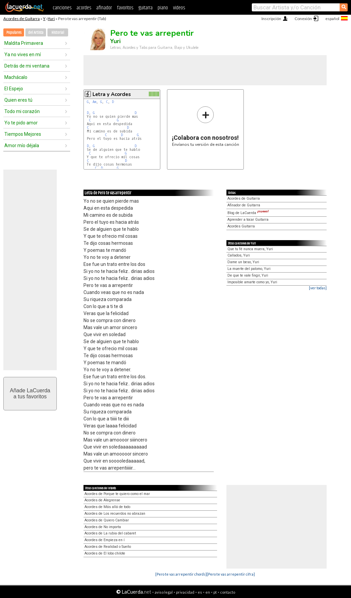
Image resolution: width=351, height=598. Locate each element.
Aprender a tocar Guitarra (248, 219)
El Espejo (13, 88)
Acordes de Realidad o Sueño (107, 546)
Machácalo (15, 77)
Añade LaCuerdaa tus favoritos (30, 393)
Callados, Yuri (238, 255)
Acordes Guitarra (241, 226)
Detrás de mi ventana (26, 66)
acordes (83, 8)
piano (163, 8)
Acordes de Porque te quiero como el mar (117, 494)
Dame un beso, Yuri (243, 262)
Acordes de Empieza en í (104, 540)
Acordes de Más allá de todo (107, 507)
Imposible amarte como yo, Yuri (252, 282)
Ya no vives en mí (22, 54)
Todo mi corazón (22, 111)
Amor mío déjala (21, 145)
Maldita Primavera (23, 43)
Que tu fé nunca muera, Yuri (250, 249)
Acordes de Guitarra (21, 18)
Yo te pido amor (21, 122)
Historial (57, 32)
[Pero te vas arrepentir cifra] (231, 574)
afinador (104, 8)
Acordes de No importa (102, 527)
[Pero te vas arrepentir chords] (181, 574)
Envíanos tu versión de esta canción (205, 126)
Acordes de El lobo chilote (104, 553)
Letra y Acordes (112, 94)
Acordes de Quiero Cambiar (106, 520)
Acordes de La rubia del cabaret (110, 533)
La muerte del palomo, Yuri (249, 269)
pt (215, 592)
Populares (13, 32)
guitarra (145, 8)
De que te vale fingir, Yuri (247, 275)
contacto (227, 592)
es (200, 592)
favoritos (125, 8)
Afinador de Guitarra (243, 205)
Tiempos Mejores (22, 134)
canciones (62, 8)
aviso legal (164, 592)
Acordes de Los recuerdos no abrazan (114, 513)
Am (94, 102)
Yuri (51, 18)
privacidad (185, 592)
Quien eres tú (18, 100)
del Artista (35, 32)
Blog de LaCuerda (248, 213)
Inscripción (271, 18)
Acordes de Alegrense (102, 500)
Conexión (303, 18)
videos (179, 8)
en (207, 592)
